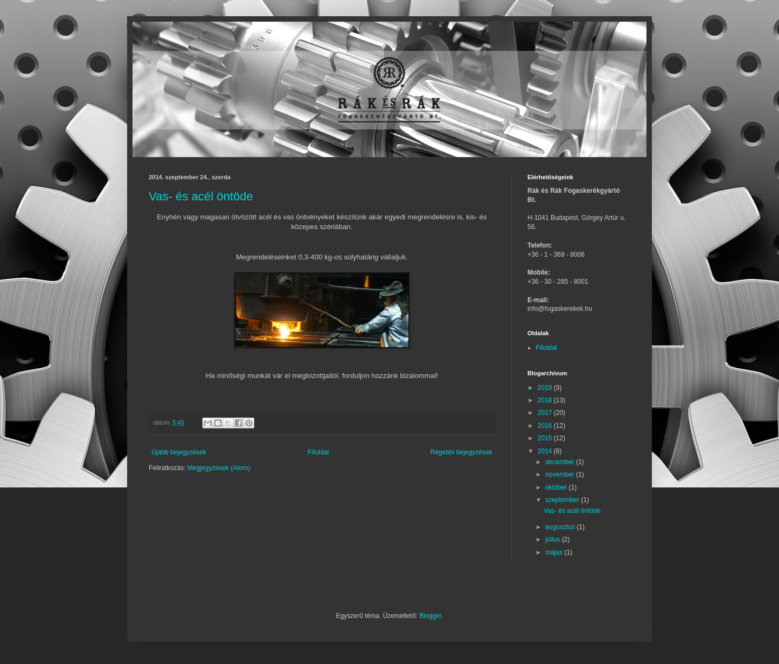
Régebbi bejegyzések (461, 452)
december (560, 462)
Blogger (430, 616)
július (553, 539)
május (554, 552)
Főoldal (318, 452)
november (560, 474)
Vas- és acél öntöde (201, 196)
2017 (546, 412)
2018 (546, 400)
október (557, 487)
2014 (546, 451)
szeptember (563, 500)
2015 (546, 438)
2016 (546, 425)
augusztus (561, 527)
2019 (546, 388)
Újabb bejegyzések (178, 452)
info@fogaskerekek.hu (559, 309)
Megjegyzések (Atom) (218, 468)
